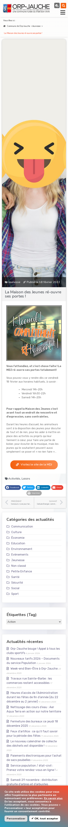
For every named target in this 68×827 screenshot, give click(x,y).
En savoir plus (53, 798)
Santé (15, 577)
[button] (63, 5)
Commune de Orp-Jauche (16, 26)
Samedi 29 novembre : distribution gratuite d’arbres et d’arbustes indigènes (32, 784)
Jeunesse (36, 26)
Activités (14, 479)
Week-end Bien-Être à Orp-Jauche (34, 668)
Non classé (18, 565)
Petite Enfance (21, 571)
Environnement (21, 549)
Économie (17, 537)
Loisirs (26, 479)
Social (15, 588)
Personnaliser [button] (16, 818)
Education (18, 543)
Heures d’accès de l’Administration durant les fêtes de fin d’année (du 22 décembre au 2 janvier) (32, 697)
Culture (16, 532)
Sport (15, 594)
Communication (22, 526)
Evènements (19, 554)
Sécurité (17, 582)
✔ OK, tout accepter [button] (44, 818)
